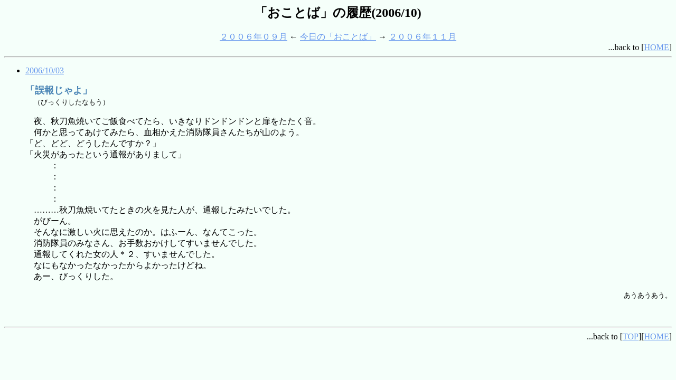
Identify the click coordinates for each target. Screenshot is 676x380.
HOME (656, 47)
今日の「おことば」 (338, 36)
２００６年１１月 (422, 36)
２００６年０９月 (253, 36)
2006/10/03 (44, 70)
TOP (631, 336)
